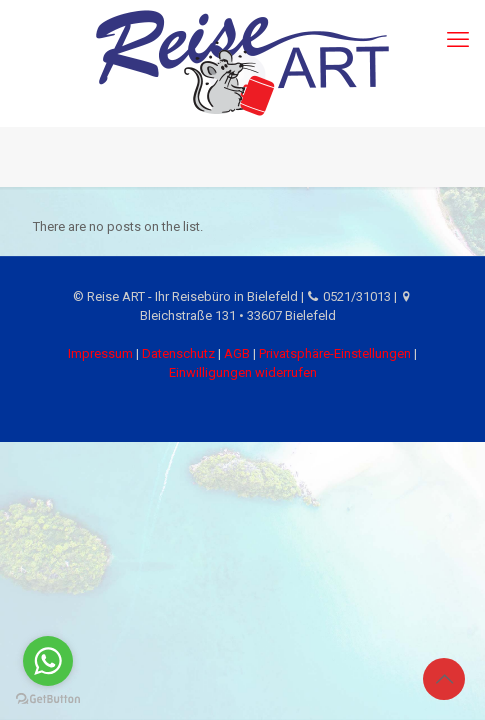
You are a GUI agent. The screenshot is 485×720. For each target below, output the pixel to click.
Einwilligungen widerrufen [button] (243, 372)
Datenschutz (178, 353)
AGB (237, 353)
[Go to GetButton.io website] (48, 699)
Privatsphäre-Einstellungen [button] (335, 353)
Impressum (100, 353)
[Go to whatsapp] (48, 661)
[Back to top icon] (444, 679)
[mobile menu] (458, 40)
